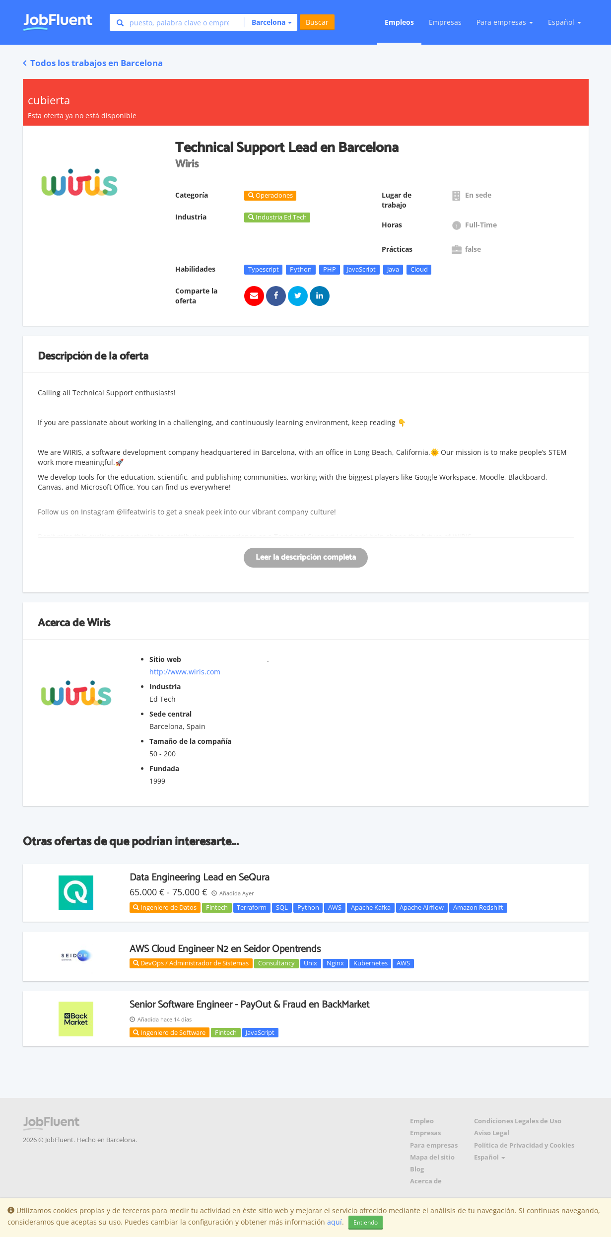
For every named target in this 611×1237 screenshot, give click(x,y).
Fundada (164, 768)
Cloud (419, 269)
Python (301, 269)
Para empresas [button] (504, 22)
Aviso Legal (491, 1133)
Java (393, 269)
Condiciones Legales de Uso (517, 1121)
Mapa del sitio (432, 1157)
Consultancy (276, 963)
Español (564, 22)
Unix (310, 963)
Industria (165, 686)
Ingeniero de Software (169, 1032)
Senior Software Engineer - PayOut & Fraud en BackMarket (249, 1005)
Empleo (422, 1121)
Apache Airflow (422, 907)
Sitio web (165, 659)
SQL (282, 907)
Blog (417, 1169)
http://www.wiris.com (184, 671)
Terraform (252, 907)
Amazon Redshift (478, 907)
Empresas (445, 22)
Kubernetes (370, 963)
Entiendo (365, 1222)
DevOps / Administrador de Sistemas (191, 962)
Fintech (217, 907)
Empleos (399, 22)
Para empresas (434, 1145)
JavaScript (361, 269)
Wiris (98, 623)
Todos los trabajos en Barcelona (93, 63)
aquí (334, 1222)
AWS (334, 907)
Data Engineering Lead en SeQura (200, 878)
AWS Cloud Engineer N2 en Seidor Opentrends (225, 949)
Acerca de (426, 1181)
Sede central (170, 714)
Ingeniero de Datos (165, 907)
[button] (268, 22)
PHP (329, 269)
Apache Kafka (371, 907)
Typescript (263, 269)
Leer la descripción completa (306, 557)
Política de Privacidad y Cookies (524, 1145)
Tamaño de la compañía (190, 741)
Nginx (335, 963)
